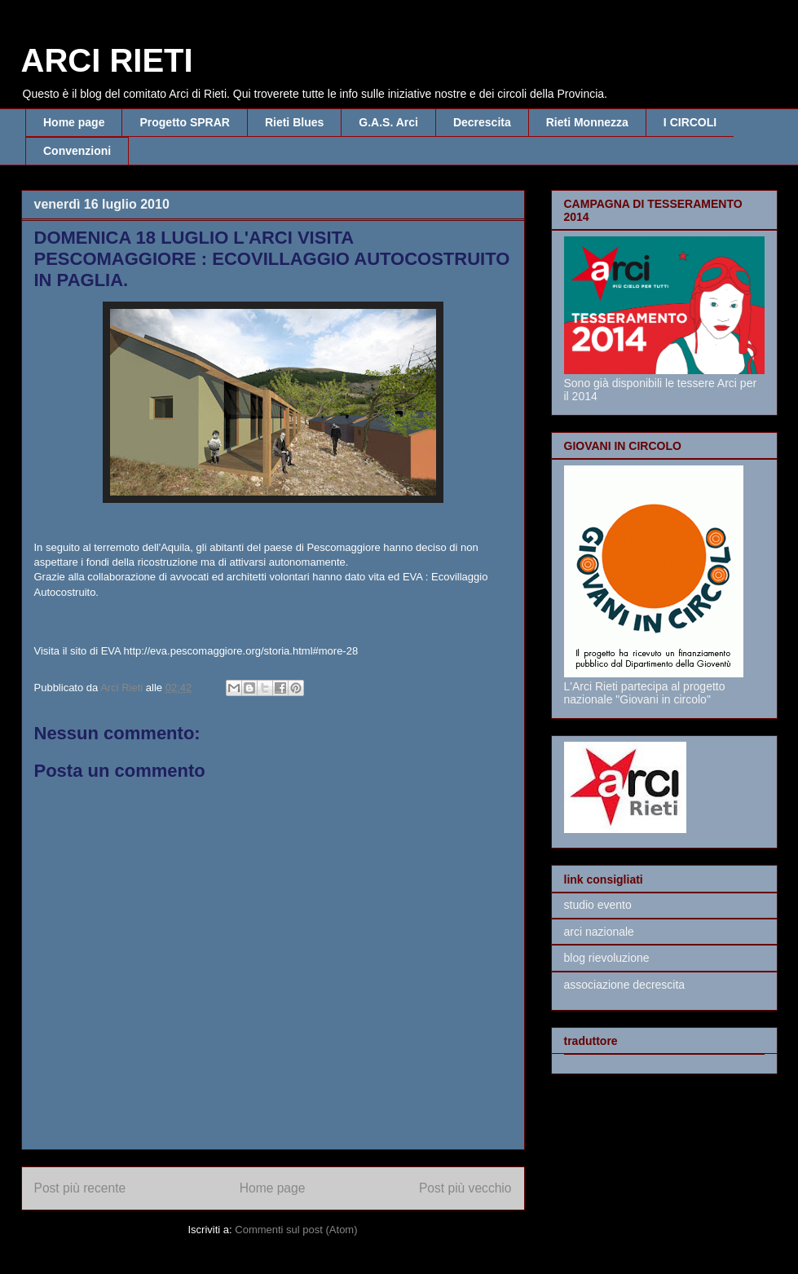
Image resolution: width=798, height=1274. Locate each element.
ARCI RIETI (107, 60)
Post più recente (80, 1188)
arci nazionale (599, 931)
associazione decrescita (625, 984)
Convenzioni (77, 150)
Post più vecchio (465, 1188)
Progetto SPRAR (184, 122)
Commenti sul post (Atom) (296, 1229)
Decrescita (482, 122)
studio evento (598, 904)
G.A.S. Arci (388, 122)
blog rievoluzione (607, 957)
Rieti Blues (294, 122)
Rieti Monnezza (587, 122)
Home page (73, 122)
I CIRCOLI (690, 122)
